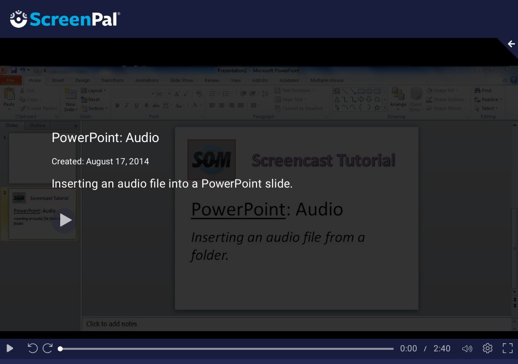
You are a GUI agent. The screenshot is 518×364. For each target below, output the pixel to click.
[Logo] (60, 18)
